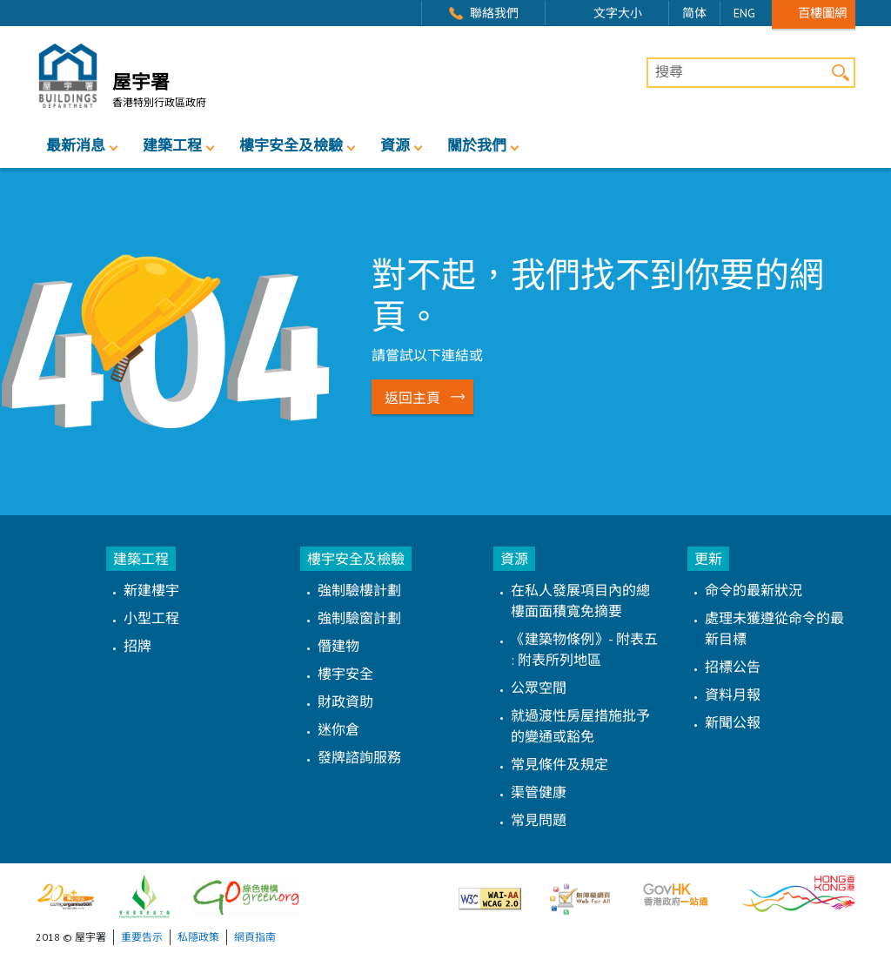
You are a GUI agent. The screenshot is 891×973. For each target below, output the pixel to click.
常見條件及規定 (559, 764)
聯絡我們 (494, 13)
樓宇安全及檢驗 (291, 146)
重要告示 (142, 936)
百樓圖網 (822, 12)
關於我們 (476, 146)
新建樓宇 (151, 590)
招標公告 (732, 666)
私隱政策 (198, 936)
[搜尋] (750, 73)
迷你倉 (338, 729)
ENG (744, 13)
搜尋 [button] (840, 72)
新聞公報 (732, 722)
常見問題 (538, 820)
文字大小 (617, 13)
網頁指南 (255, 936)
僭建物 (338, 645)
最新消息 (75, 146)
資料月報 (732, 694)
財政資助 (345, 701)
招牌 (137, 645)
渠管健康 (538, 792)
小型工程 (151, 618)
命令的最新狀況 (753, 590)
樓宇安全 (345, 673)
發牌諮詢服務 (359, 757)
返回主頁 (412, 397)
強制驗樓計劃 (359, 590)
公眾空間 (538, 687)
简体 (694, 13)
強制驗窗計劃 (359, 618)
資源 (395, 146)
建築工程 (172, 146)
